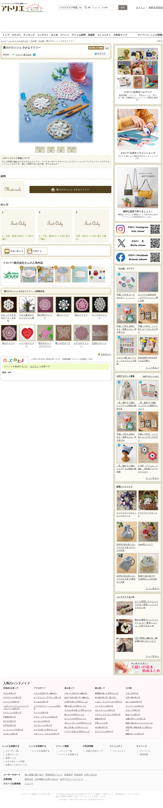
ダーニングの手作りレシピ (75, 719)
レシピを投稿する (40, 751)
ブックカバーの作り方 (104, 706)
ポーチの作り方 (9, 721)
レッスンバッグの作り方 (13, 730)
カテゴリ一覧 (11, 751)
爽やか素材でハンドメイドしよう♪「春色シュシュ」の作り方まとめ (146, 622)
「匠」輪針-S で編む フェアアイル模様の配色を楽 (126, 395)
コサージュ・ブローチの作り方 (46, 734)
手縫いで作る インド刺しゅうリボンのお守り (148, 318)
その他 (33, 41)
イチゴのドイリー (81, 344)
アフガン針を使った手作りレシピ (78, 710)
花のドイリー (63, 315)
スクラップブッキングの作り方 (107, 714)
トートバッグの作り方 (12, 712)
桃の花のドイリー (44, 316)
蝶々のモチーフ (62, 343)
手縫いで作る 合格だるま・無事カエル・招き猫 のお (126, 318)
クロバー (29, 783)
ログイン (140, 7)
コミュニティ (104, 34)
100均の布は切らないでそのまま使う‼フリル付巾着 (126, 537)
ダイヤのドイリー (99, 316)
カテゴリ (16, 34)
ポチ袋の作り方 (101, 727)
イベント (64, 34)
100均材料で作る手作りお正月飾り (148, 348)
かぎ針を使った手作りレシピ (76, 702)
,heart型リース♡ (148, 534)
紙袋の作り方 (100, 719)
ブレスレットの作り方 (43, 725)
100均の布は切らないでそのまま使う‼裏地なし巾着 (126, 568)
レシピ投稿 (156, 34)
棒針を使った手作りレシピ (75, 706)
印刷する (34, 252)
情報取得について (54, 774)
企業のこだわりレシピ (16, 764)
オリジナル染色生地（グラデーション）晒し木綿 (148, 287)
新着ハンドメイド (124, 486)
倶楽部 (91, 34)
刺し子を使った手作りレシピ (76, 727)
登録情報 (144, 754)
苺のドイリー (8, 343)
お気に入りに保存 (95, 49)
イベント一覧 (65, 751)
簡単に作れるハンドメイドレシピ (139, 723)
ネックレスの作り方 (42, 721)
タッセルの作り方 (41, 702)
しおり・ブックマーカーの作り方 (108, 702)
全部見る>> (106, 354)
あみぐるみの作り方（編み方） (77, 697)
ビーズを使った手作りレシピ (45, 730)
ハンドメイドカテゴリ (18, 41)
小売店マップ (120, 34)
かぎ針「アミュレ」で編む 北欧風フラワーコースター (148, 458)
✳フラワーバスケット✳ (148, 503)
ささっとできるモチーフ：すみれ (8, 318)
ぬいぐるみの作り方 (134, 702)
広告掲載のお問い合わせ (46, 779)
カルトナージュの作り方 (105, 710)
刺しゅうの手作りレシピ (74, 714)
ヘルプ (160, 40)
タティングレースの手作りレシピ (78, 723)
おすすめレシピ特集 (15, 761)
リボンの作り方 (132, 693)
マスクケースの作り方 (12, 697)
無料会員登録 (156, 7)
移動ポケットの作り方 (135, 734)
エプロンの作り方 (10, 734)
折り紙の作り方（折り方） (106, 697)
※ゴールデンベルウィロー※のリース (126, 503)
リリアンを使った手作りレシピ (77, 731)
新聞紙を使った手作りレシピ (107, 693)
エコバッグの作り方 (11, 702)
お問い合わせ (90, 774)
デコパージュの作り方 (104, 731)
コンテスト (43, 34)
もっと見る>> (152, 368)
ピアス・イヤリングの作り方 (45, 717)
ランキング (29, 34)
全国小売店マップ (94, 751)
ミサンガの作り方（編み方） (45, 693)
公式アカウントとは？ (151, 376)
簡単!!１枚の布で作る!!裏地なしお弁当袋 (148, 566)
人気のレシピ (11, 754)
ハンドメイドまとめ (125, 597)
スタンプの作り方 (133, 710)
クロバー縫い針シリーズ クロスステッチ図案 (126, 350)
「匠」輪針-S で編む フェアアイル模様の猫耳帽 (126, 458)
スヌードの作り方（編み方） (76, 693)
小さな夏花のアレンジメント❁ (26, 316)
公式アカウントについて (71, 779)
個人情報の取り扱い (34, 774)
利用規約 (78, 774)
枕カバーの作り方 (133, 714)
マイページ (143, 34)
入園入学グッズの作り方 (136, 719)
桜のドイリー (81, 315)
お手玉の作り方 (9, 725)
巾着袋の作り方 (9, 717)
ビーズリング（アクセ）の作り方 (47, 697)
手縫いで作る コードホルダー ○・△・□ (126, 285)
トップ (5, 34)
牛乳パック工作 (101, 723)
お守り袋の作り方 (133, 697)
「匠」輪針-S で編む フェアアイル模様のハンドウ (148, 395)
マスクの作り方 (9, 693)
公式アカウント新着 (125, 376)
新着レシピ (10, 758)
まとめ (54, 34)
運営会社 (29, 779)
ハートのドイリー (26, 344)
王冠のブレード (99, 343)
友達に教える (13, 252)
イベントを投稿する (68, 754)
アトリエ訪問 (79, 34)
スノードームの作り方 (135, 706)
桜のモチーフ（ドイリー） (44, 344)
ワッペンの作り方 (41, 712)
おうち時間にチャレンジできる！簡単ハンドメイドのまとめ (146, 604)
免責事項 (68, 774)
